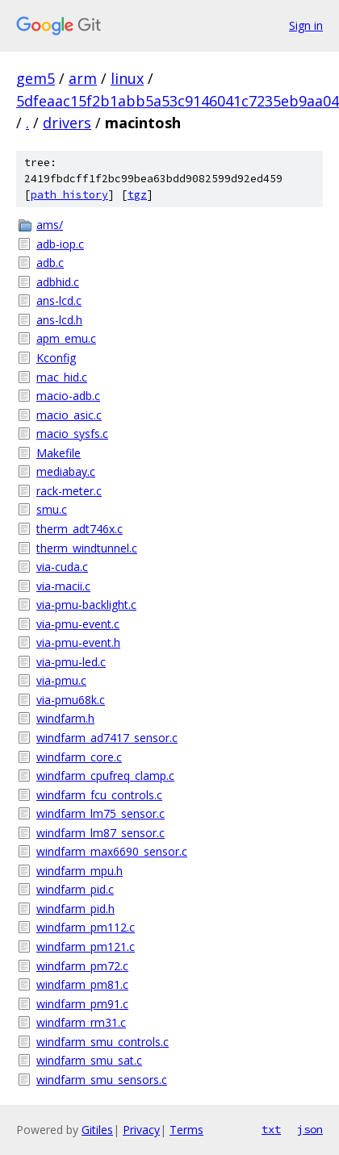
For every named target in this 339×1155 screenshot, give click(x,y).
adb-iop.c (60, 244)
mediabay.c (65, 471)
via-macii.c (63, 586)
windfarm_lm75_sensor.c (100, 813)
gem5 (35, 78)
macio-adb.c (68, 395)
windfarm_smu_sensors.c (101, 1079)
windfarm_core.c (79, 757)
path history (69, 195)
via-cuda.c (62, 566)
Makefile (58, 453)
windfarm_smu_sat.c (89, 1060)
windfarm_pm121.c (85, 946)
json (310, 1129)
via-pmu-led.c (71, 661)
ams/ (49, 224)
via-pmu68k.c (70, 699)
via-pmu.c (61, 680)
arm (83, 78)
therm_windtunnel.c (86, 548)
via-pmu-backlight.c (86, 604)
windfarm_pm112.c (85, 927)
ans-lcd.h (59, 319)
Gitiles (97, 1129)
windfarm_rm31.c (81, 1022)
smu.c (51, 509)
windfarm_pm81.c (82, 984)
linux (127, 78)
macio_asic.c (69, 415)
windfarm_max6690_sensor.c (111, 851)
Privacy (141, 1129)
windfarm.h (65, 718)
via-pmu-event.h (78, 642)
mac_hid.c (61, 377)
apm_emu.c (66, 338)
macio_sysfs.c (72, 433)
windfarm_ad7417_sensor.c (107, 737)
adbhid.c (57, 282)
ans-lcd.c (59, 300)
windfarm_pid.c (75, 889)
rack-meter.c (69, 490)
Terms (186, 1129)
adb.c (50, 262)
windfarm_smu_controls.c (102, 1041)
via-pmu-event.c (77, 624)
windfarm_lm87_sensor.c (100, 832)
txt (271, 1129)
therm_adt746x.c (79, 528)
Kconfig (56, 357)
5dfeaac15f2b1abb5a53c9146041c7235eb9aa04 (177, 100)
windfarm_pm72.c (82, 966)
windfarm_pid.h (75, 908)
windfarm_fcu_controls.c (99, 795)
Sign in (306, 25)
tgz (137, 195)
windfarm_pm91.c (82, 1003)
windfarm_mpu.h (79, 870)
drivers (67, 122)
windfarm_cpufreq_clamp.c (105, 775)
